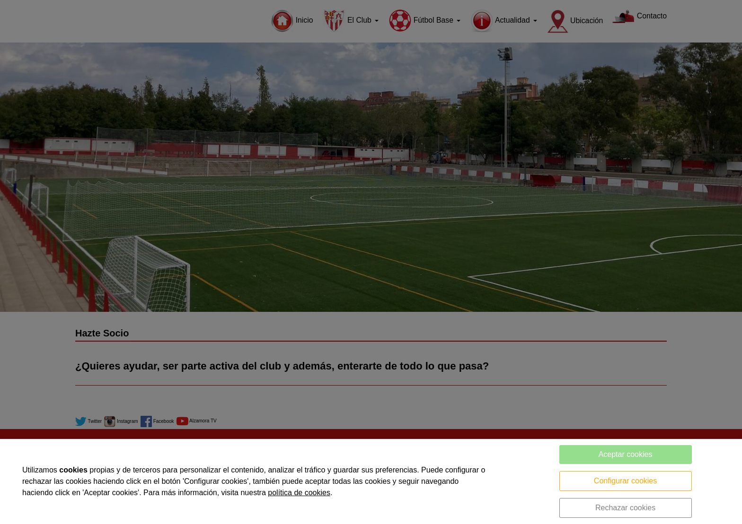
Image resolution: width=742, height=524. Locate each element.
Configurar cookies (625, 481)
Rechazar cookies (625, 508)
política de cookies (299, 493)
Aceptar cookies (626, 454)
